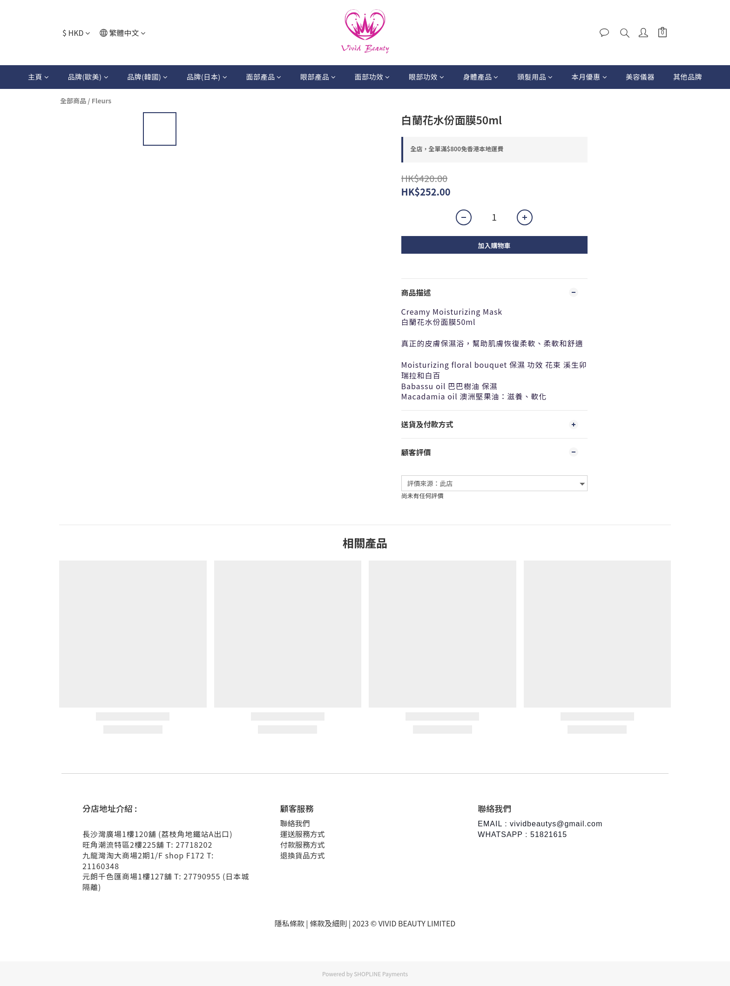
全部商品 (73, 100)
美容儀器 (640, 76)
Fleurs (102, 100)
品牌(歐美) (88, 76)
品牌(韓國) (147, 76)
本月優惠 (589, 76)
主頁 (38, 76)
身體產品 (481, 76)
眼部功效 (427, 76)
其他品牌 (687, 76)
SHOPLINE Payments (381, 974)
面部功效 (372, 76)
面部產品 (264, 76)
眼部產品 (318, 76)
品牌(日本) (207, 76)
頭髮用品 (535, 76)
